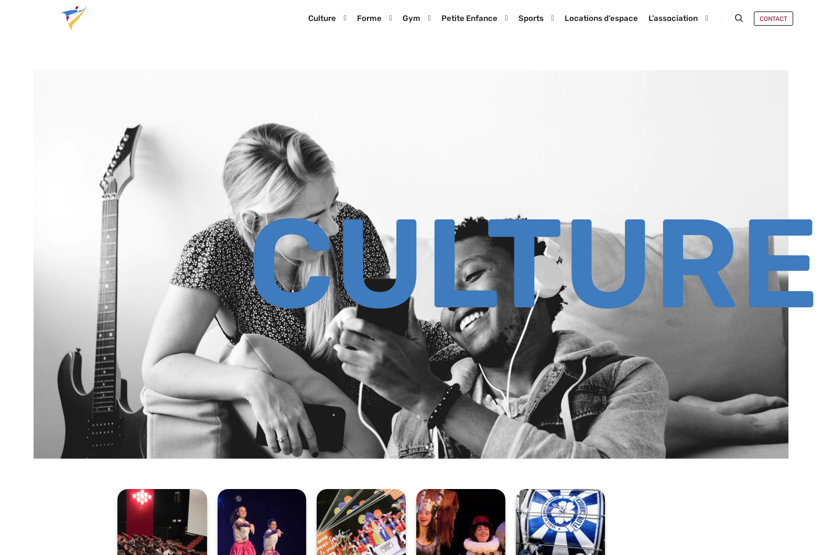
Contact (773, 19)
